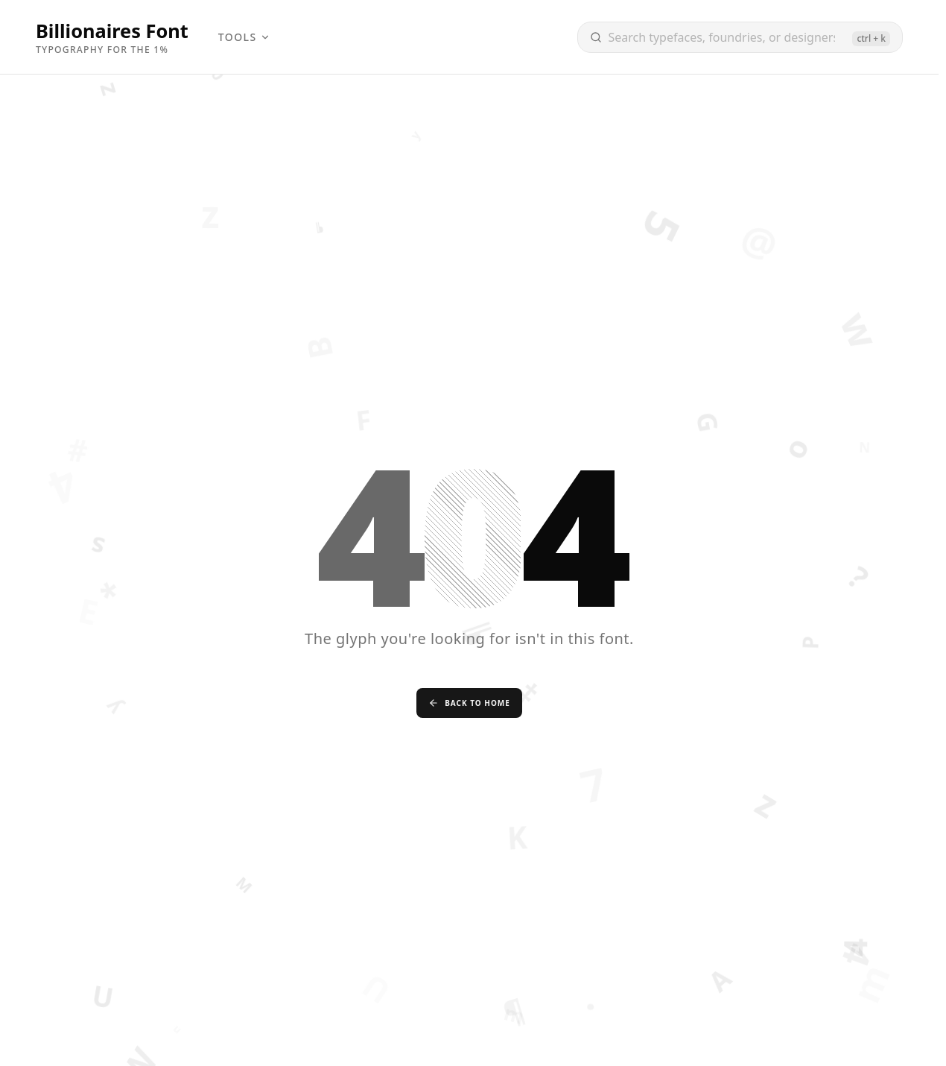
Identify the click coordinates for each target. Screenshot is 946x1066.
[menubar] (244, 37)
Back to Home (469, 703)
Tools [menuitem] (244, 37)
